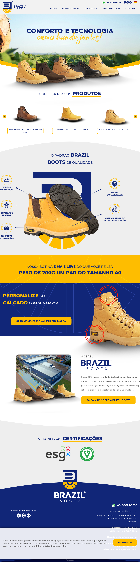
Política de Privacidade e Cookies (50, 546)
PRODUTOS (91, 8)
